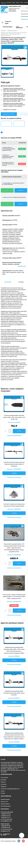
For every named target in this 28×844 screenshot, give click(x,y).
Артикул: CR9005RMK (14, 555)
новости (17, 2)
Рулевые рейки (12, 30)
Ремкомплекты (5, 804)
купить (19, 431)
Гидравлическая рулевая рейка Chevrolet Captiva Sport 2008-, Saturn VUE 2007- (14, 693)
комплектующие (7, 26)
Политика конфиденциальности (10, 788)
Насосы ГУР (4, 801)
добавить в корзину (9, 114)
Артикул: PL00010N (14, 422)
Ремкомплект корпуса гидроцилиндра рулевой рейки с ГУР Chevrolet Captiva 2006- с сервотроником (14, 596)
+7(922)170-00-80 (6, 814)
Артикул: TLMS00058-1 (14, 469)
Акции (2, 791)
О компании (4, 777)
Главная (3, 30)
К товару (14, 473)
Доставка (3, 780)
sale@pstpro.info (5, 831)
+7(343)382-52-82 (5, 827)
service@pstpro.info (6, 821)
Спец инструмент (19, 27)
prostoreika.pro (14, 6)
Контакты (3, 784)
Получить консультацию (14, 435)
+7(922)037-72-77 (5, 817)
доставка (9, 2)
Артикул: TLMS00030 (14, 509)
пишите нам (10, 768)
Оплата (3, 793)
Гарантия (3, 786)
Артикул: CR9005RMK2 (14, 601)
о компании (3, 2)
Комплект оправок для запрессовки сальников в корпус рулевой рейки (14, 505)
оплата (13, 2)
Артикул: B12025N (14, 742)
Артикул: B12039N (14, 656)
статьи (21, 2)
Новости (3, 782)
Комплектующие (6, 806)
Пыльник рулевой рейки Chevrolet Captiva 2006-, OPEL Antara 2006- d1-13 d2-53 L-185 (14, 417)
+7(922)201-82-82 (5, 825)
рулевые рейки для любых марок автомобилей (14, 10)
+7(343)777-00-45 (5, 815)
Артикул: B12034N (14, 698)
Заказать (20, 190)
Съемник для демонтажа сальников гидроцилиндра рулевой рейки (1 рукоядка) (14, 464)
